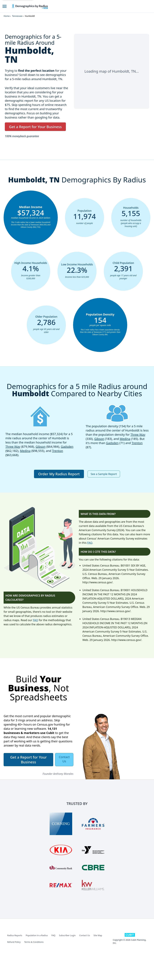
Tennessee (17, 16)
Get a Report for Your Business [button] (35, 126)
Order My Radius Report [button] (59, 473)
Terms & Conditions (34, 942)
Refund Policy (14, 942)
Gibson (41, 447)
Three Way (12, 447)
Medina (25, 451)
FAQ (35, 620)
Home (7, 16)
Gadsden (67, 447)
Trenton (57, 451)
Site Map (98, 935)
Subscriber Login (67, 935)
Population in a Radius (37, 935)
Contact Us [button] (64, 759)
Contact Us (84, 935)
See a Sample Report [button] (104, 474)
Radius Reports (14, 935)
